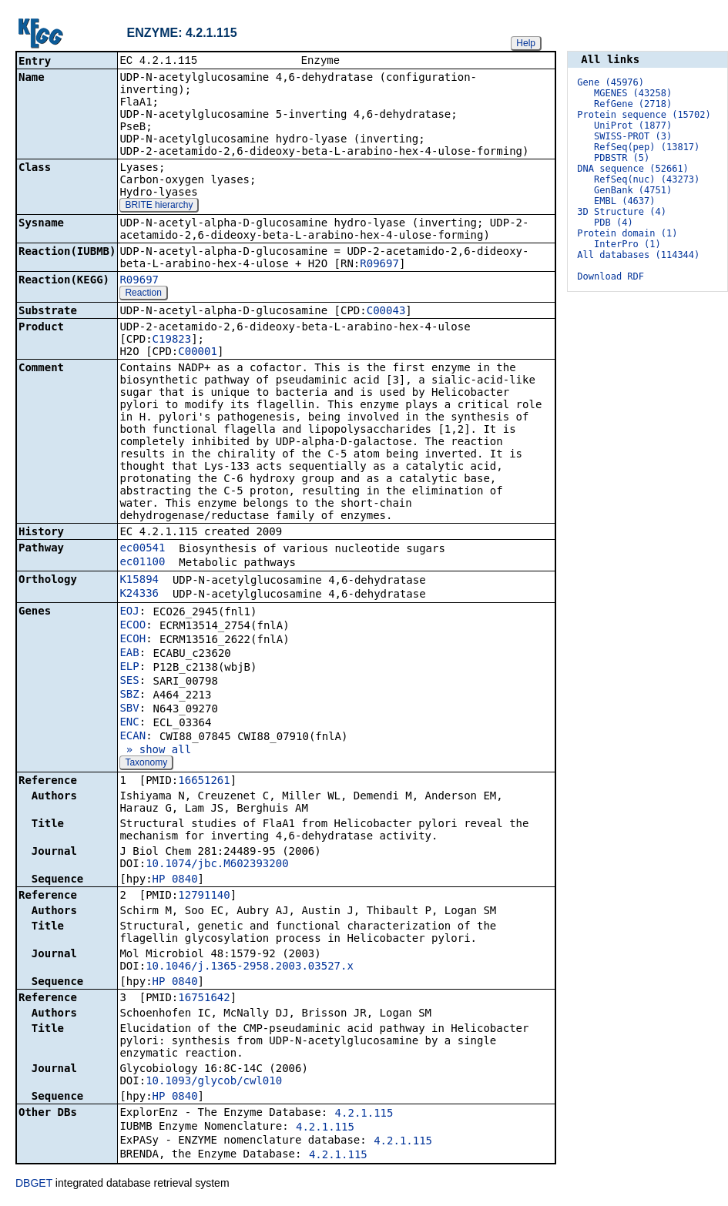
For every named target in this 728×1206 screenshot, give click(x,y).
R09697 (379, 265)
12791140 (204, 896)
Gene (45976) (610, 82)
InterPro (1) (627, 244)
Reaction (143, 294)
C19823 (172, 340)
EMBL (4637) (624, 201)
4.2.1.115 (364, 1114)
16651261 (204, 782)
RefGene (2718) (633, 104)
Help (525, 43)
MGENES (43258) (633, 93)
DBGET (33, 1184)
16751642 (204, 999)
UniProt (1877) (633, 125)
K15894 (139, 581)
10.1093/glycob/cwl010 (214, 1082)
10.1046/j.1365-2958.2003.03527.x (250, 967)
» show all (155, 751)
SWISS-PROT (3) (633, 136)
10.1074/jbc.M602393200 (217, 865)
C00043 (386, 312)
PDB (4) (613, 222)
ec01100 (142, 563)
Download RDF (610, 276)
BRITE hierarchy (159, 206)
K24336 (139, 594)
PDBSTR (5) (621, 157)
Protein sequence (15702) (643, 114)
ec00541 (142, 549)
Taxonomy (146, 764)
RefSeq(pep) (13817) (646, 147)
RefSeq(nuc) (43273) (646, 179)
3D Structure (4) (621, 211)
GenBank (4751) (633, 190)
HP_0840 (175, 880)
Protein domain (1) (627, 233)
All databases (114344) (638, 255)
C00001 (197, 353)
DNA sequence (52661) (633, 168)
